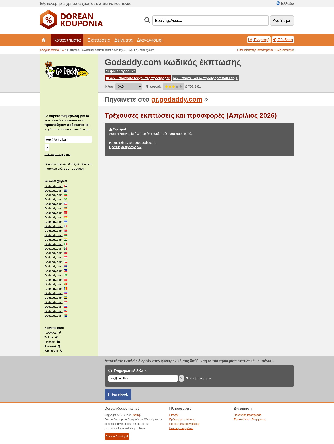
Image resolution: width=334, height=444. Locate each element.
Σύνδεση (283, 40)
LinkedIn (50, 342)
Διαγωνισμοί (149, 39)
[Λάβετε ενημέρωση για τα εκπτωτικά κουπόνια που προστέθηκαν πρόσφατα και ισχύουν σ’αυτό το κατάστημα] (68, 139)
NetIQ (136, 415)
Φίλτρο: (110, 86)
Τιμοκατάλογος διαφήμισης (250, 419)
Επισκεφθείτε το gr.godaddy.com (132, 142)
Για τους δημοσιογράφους (184, 423)
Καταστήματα (67, 39)
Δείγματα (123, 39)
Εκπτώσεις (99, 39)
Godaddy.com (54, 186)
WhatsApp (51, 350)
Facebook (51, 333)
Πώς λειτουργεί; (284, 50)
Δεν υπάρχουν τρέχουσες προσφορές (138, 78)
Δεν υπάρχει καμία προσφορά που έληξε (205, 78)
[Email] (143, 378)
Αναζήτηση (282, 20)
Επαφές (174, 415)
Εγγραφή (259, 40)
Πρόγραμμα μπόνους (182, 419)
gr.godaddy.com (120, 71)
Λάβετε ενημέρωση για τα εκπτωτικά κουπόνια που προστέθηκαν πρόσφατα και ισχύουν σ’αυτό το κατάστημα (68, 122)
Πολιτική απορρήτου (57, 154)
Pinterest (50, 346)
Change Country (117, 436)
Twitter (49, 337)
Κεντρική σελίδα (49, 50)
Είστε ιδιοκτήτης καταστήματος (255, 50)
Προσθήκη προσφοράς (125, 147)
